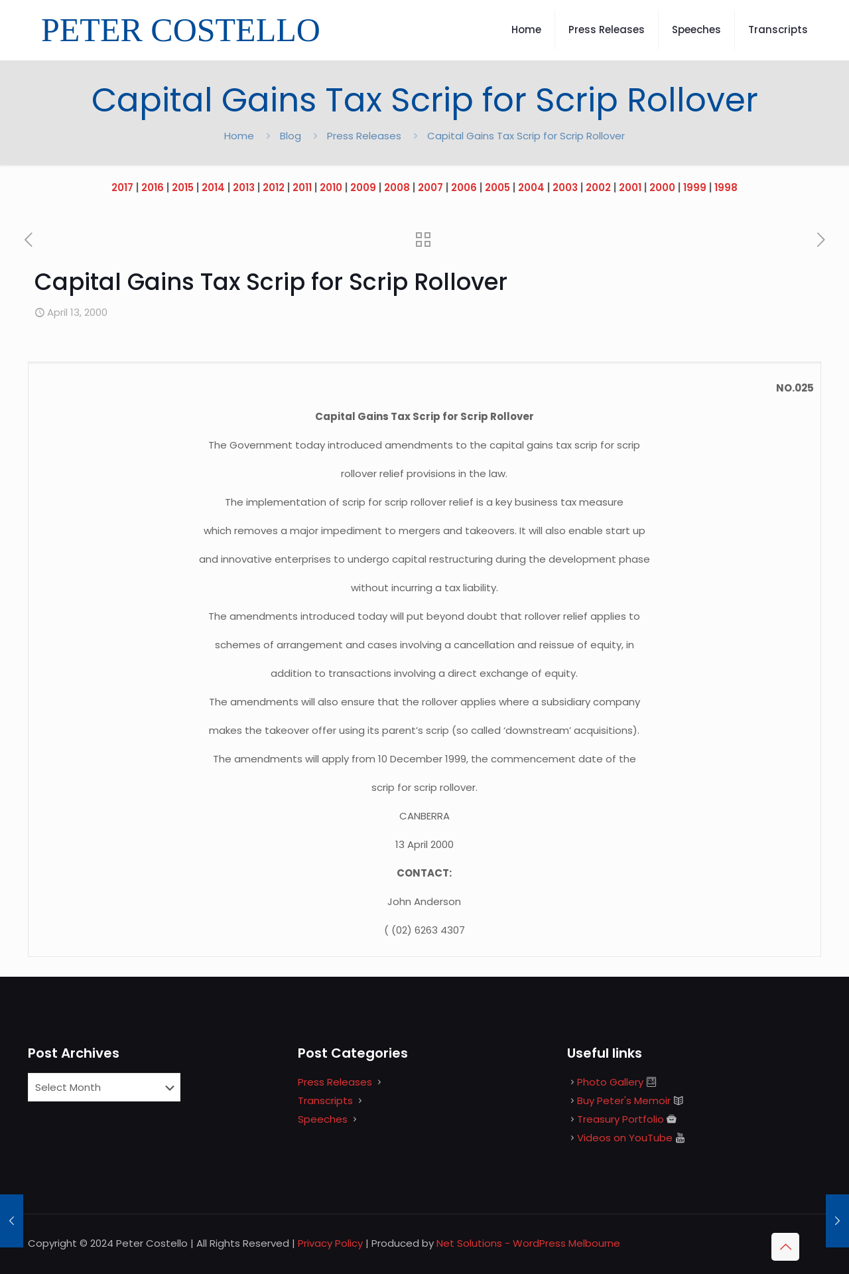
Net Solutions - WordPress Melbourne (528, 1243)
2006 (464, 187)
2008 (397, 187)
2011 (302, 187)
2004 (531, 187)
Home (239, 136)
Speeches (323, 1119)
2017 (122, 187)
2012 (274, 187)
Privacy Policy (330, 1243)
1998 (726, 187)
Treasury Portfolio (620, 1119)
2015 (183, 187)
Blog (290, 136)
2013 (244, 187)
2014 (213, 187)
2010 (331, 187)
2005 (497, 187)
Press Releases (364, 136)
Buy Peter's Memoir (624, 1100)
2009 (363, 187)
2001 (630, 187)
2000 (662, 187)
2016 (152, 187)
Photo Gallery (610, 1082)
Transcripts (325, 1100)
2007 (430, 187)
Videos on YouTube (625, 1138)
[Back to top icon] (785, 1247)
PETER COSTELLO (180, 29)
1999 (694, 187)
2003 (565, 187)
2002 (598, 187)
